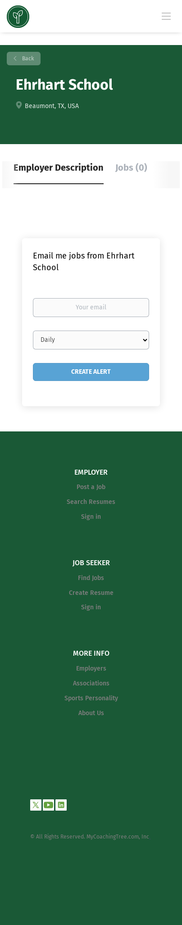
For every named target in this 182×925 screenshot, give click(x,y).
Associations (91, 683)
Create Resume (91, 593)
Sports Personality (91, 698)
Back (27, 58)
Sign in (91, 517)
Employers (91, 668)
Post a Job (91, 487)
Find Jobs (91, 578)
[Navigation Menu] (166, 16)
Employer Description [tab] (59, 167)
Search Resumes (91, 502)
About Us (91, 713)
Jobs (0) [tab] (131, 167)
